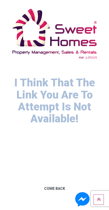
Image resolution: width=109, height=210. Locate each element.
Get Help (54, 204)
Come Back (54, 188)
